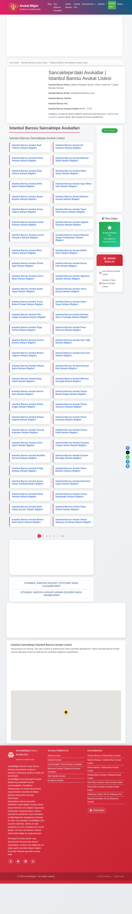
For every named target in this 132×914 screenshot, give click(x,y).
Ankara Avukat (54, 786)
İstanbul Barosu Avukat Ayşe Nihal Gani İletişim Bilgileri (71, 188)
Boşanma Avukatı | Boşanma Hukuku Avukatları (64, 800)
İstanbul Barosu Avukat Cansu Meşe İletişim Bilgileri (28, 287)
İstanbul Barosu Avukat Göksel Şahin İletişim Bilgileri (28, 383)
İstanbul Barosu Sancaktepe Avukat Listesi (69, 63)
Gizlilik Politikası (104, 907)
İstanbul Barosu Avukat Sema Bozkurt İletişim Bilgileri (71, 493)
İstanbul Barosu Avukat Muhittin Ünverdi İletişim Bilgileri (29, 479)
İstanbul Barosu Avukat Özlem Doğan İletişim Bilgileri (28, 424)
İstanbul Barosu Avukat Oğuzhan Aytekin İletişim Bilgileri (73, 287)
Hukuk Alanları (68, 5)
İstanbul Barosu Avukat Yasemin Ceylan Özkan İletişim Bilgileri (73, 465)
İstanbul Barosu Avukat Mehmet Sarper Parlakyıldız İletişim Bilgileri (72, 244)
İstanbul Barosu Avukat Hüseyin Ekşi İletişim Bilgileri (72, 383)
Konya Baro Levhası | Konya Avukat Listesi (103, 818)
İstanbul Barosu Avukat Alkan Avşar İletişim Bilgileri (71, 174)
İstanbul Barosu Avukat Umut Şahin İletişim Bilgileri (27, 465)
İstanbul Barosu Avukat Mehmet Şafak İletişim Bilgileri (72, 160)
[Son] (63, 566)
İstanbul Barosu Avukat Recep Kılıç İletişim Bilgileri (71, 273)
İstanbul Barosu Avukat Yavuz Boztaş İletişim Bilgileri (71, 300)
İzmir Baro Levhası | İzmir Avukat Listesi (105, 813)
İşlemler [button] (101, 4)
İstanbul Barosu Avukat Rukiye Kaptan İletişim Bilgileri (28, 438)
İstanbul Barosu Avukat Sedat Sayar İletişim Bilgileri (27, 300)
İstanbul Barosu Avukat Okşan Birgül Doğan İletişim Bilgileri (72, 410)
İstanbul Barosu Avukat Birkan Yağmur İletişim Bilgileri (28, 369)
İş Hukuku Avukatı (56, 811)
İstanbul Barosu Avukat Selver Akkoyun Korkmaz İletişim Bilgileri (71, 549)
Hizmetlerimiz (94, 781)
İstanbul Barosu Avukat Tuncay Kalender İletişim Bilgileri (28, 452)
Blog (50, 4)
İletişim (120, 4)
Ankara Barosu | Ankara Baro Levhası (104, 786)
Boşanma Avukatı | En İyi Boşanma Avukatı (102, 830)
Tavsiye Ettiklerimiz (58, 781)
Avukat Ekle (112, 5)
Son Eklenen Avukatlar (58, 7)
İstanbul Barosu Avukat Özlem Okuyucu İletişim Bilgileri (71, 424)
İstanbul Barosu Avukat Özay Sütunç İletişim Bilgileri (27, 174)
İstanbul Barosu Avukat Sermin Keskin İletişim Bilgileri (28, 355)
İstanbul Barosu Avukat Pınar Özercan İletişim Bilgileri (71, 342)
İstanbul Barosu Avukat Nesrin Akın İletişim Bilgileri (28, 410)
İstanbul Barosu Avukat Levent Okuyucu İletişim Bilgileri (28, 243)
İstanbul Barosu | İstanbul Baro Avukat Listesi (104, 792)
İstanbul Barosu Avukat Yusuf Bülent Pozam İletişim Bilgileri (28, 314)
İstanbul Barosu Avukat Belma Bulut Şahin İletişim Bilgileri (28, 548)
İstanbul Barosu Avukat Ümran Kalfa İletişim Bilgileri (72, 452)
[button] (51, 615)
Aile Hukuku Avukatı (56, 807)
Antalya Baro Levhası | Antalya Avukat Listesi (104, 807)
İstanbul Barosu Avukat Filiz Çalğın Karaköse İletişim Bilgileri (29, 328)
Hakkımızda (119, 907)
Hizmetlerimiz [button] (88, 4)
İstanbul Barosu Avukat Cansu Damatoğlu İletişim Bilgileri (72, 520)
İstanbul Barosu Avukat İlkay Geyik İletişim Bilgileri (27, 397)
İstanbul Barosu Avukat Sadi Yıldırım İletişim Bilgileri (27, 147)
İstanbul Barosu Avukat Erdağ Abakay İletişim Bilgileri (27, 493)
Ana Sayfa (14, 63)
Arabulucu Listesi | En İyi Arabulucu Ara (104, 825)
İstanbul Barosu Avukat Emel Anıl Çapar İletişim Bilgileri (73, 507)
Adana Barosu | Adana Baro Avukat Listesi (102, 799)
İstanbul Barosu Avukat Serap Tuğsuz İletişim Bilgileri (27, 215)
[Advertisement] (64, 36)
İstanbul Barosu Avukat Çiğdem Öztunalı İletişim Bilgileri (72, 229)
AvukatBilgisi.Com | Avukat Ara (26, 783)
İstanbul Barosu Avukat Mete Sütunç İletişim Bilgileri (27, 259)
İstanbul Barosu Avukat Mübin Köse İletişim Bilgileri (71, 259)
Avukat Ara (77, 5)
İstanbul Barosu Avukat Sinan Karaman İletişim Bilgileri (71, 438)
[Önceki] (58, 566)
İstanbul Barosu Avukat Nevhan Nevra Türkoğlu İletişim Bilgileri (72, 328)
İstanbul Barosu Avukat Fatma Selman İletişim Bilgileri (28, 160)
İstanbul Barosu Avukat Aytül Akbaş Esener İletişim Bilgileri (28, 534)
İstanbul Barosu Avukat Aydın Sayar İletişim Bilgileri (71, 314)
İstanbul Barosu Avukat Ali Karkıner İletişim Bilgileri (70, 147)
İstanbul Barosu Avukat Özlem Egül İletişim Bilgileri (28, 273)
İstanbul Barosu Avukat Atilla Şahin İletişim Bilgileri (27, 188)
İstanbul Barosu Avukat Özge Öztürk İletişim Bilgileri (27, 342)
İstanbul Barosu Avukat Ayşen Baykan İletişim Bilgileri (28, 202)
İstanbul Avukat (54, 790)
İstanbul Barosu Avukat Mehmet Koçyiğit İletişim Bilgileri (72, 397)
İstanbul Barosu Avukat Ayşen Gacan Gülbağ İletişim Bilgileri (28, 507)
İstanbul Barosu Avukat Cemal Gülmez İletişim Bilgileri (28, 229)
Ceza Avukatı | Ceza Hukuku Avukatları (65, 795)
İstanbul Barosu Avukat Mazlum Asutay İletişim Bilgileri (72, 202)
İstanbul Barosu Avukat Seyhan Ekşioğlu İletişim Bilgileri (72, 479)
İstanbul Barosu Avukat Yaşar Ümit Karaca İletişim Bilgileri (71, 215)
